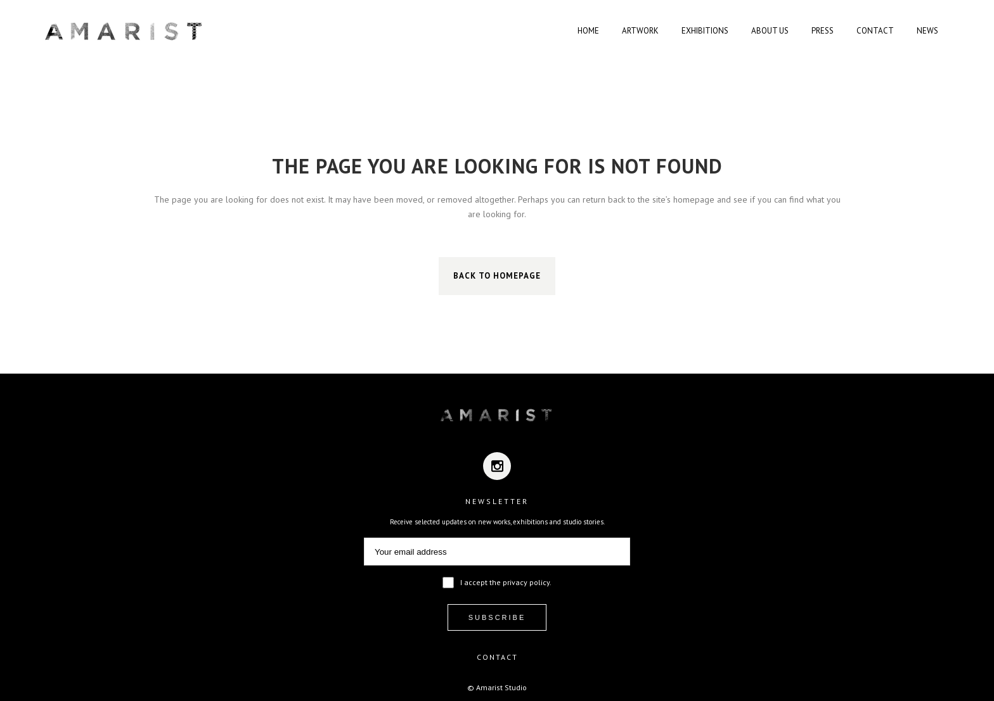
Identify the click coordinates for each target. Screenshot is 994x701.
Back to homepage (497, 275)
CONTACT (497, 657)
